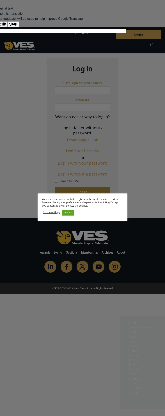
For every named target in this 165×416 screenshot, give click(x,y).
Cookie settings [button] (51, 212)
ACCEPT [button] (68, 213)
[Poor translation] (13, 24)
